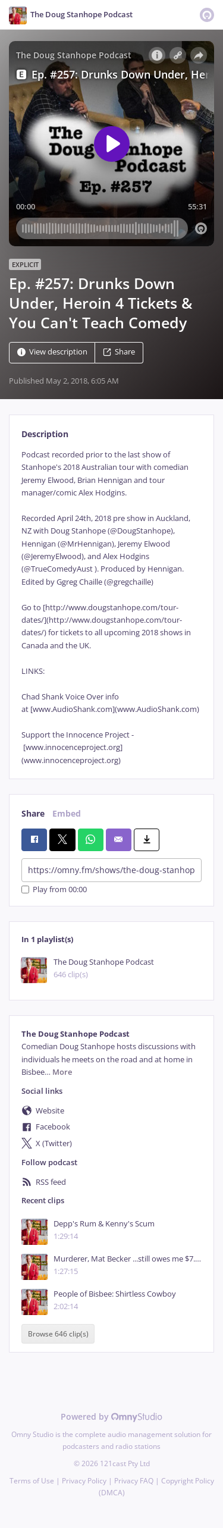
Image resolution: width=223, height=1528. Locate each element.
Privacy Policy (84, 1481)
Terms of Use (32, 1481)
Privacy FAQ (133, 1481)
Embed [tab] (66, 813)
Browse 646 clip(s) (58, 1334)
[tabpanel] (111, 607)
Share (119, 352)
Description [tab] (44, 434)
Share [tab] (33, 813)
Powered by (111, 1416)
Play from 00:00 (54, 889)
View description (52, 352)
